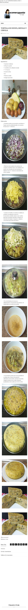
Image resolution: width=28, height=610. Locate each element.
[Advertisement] (14, 587)
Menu (2, 23)
